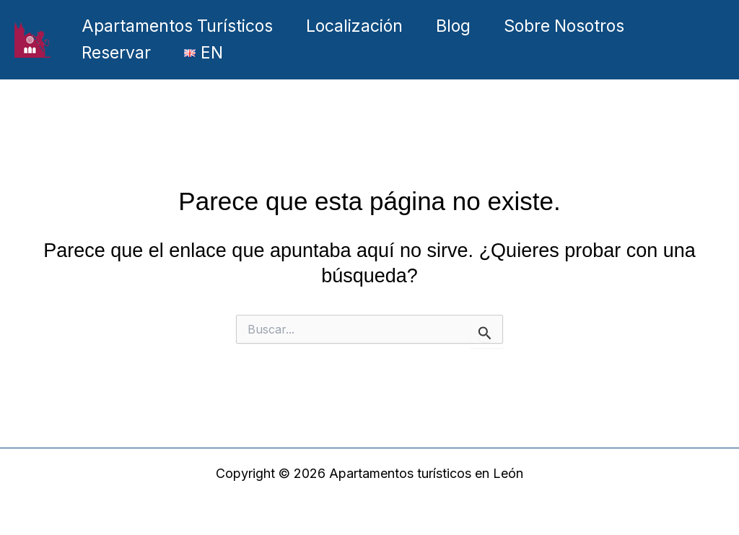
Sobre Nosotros (564, 26)
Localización (354, 26)
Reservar (116, 53)
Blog (453, 26)
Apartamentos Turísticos (177, 26)
